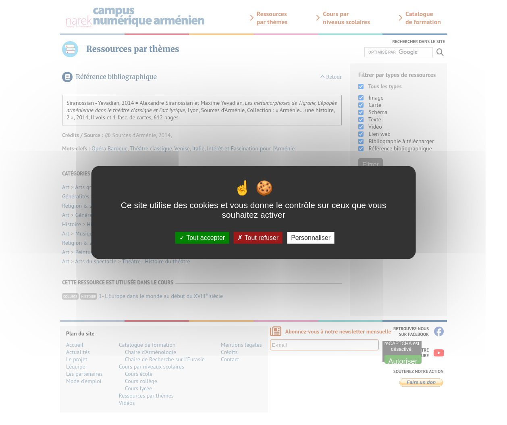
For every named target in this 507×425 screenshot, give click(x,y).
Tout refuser (257, 237)
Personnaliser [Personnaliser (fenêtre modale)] (310, 237)
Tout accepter (202, 237)
